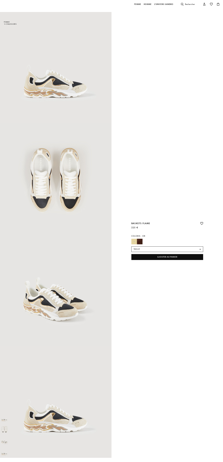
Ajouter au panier (167, 257)
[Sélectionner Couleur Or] (134, 241)
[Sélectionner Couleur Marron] (140, 241)
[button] (138, 6)
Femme (7, 22)
